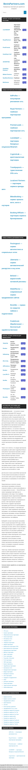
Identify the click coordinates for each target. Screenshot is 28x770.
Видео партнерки (8, 671)
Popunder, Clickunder (9, 658)
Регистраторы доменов (10, 706)
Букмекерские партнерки (10, 650)
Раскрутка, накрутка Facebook (11, 720)
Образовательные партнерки (11, 634)
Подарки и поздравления (10, 677)
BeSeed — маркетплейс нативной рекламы (18, 279)
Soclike (5, 380)
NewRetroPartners (8, 78)
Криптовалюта (7, 702)
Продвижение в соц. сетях (10, 708)
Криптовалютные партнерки (11, 648)
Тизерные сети (7, 640)
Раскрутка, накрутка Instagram (11, 710)
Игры (5, 679)
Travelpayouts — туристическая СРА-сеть (17, 170)
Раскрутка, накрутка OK (10, 718)
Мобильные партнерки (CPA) (11, 646)
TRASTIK (5, 343)
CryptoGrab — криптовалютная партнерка (17, 157)
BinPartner (6, 82)
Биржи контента (8, 697)
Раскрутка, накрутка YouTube (11, 714)
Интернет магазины (9, 681)
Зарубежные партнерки (10, 666)
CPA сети (6, 631)
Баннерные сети (8, 668)
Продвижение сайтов (9, 700)
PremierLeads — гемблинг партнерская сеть (17, 128)
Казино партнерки (8, 633)
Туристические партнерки (10, 685)
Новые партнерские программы (12, 89)
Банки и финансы (8, 664)
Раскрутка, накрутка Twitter (11, 724)
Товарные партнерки (9, 642)
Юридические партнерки (10, 670)
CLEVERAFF (6, 29)
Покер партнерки (8, 683)
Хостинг (6, 704)
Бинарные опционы (9, 673)
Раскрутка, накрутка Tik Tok (11, 712)
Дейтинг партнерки (8, 652)
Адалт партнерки (8, 654)
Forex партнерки (8, 656)
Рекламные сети (8, 638)
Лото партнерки (8, 675)
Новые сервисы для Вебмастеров (13, 237)
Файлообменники (8, 687)
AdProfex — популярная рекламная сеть (16, 98)
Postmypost (6, 388)
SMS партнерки (7, 662)
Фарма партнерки (8, 644)
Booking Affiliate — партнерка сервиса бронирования (18, 215)
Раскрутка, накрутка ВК (10, 716)
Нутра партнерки (8, 636)
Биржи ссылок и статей (10, 699)
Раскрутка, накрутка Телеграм (11, 722)
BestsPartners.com (14, 3)
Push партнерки (8, 660)
